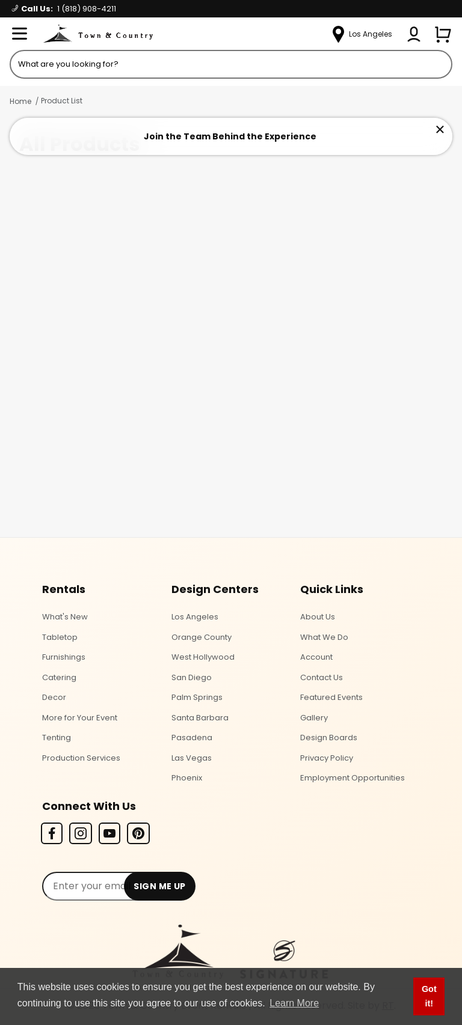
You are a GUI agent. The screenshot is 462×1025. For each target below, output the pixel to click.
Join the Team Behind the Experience (230, 136)
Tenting (56, 737)
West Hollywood (203, 657)
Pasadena (191, 737)
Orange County (201, 637)
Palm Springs (197, 697)
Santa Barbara (200, 717)
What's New (65, 616)
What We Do (324, 637)
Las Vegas (191, 758)
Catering (59, 677)
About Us (317, 616)
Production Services (81, 758)
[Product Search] (231, 64)
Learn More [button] (294, 1003)
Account (316, 657)
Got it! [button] (429, 996)
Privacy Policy (326, 758)
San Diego (191, 677)
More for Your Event (79, 717)
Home (20, 101)
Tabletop (60, 637)
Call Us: (64, 8)
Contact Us (321, 677)
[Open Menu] (19, 34)
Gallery (314, 717)
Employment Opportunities (352, 777)
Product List (61, 101)
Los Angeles (194, 616)
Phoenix (186, 777)
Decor (54, 697)
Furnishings (63, 657)
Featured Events (331, 697)
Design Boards (328, 737)
